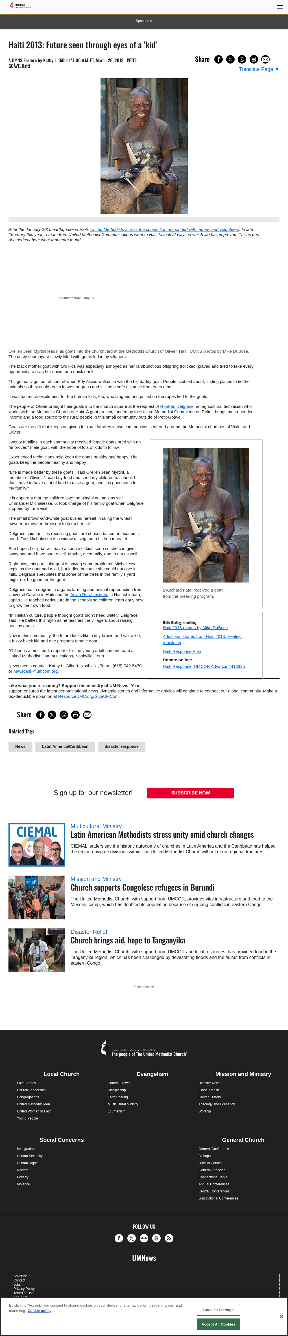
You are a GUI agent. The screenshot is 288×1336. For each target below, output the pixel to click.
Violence (23, 1184)
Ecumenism (117, 1111)
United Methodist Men (33, 1104)
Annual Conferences (213, 1184)
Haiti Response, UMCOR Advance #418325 (204, 666)
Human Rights (27, 1163)
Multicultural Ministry (96, 826)
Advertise (21, 1276)
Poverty (23, 1177)
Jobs (17, 1285)
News (20, 746)
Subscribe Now (190, 793)
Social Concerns (62, 1140)
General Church (243, 1140)
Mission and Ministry (96, 879)
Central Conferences (214, 1191)
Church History (209, 1097)
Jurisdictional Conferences (218, 1198)
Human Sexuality (30, 1156)
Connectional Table (212, 1177)
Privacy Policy (24, 1289)
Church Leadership (31, 1090)
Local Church (62, 1074)
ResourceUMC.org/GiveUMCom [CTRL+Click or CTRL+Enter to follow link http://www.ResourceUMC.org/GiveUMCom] (88, 696)
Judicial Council (210, 1163)
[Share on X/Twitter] (230, 59)
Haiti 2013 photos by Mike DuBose (195, 627)
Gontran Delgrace (176, 406)
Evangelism (152, 1074)
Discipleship (117, 1090)
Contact (19, 1280)
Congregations (28, 1097)
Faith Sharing (118, 1097)
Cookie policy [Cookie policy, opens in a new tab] (40, 1311)
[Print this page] (254, 59)
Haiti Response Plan (182, 651)
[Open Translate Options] (259, 69)
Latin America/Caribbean (65, 746)
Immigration (26, 1149)
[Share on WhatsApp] (242, 59)
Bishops (204, 1156)
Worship (204, 1111)
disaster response (122, 746)
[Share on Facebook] (218, 59)
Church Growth (119, 1083)
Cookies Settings (218, 1310)
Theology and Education (216, 1104)
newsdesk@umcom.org (36, 671)
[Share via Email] (265, 59)
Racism (22, 1170)
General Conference (213, 1149)
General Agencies (211, 1170)
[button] (120, 1238)
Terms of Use (24, 1293)
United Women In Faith (34, 1111)
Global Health (208, 1090)
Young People (27, 1118)
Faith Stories (26, 1083)
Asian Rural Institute (89, 594)
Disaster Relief (89, 932)
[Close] (282, 1316)
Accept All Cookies (218, 1324)
